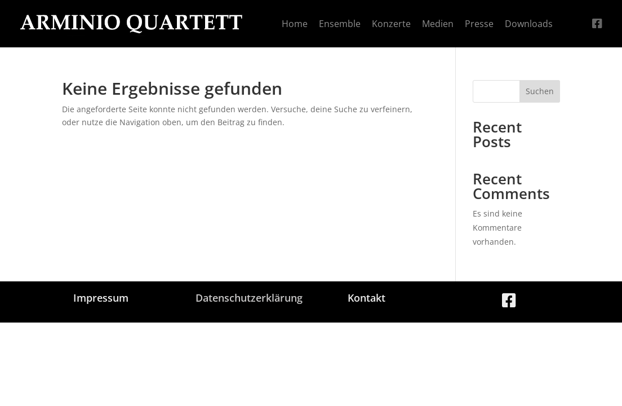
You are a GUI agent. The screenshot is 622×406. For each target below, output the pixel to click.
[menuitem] (294, 23)
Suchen (540, 91)
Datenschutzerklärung (249, 297)
